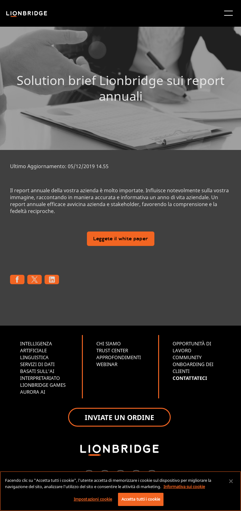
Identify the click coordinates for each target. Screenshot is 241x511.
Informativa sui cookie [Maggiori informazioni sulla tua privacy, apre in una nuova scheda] (184, 486)
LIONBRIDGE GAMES (43, 385)
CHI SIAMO (108, 343)
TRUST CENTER (112, 350)
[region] (120, 491)
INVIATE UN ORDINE (119, 417)
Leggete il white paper (120, 239)
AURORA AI (32, 392)
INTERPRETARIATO (40, 378)
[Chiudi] (231, 481)
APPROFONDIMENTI (118, 357)
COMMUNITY (187, 357)
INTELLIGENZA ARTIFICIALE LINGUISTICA (36, 350)
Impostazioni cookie (93, 499)
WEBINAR (106, 364)
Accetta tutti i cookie (140, 499)
